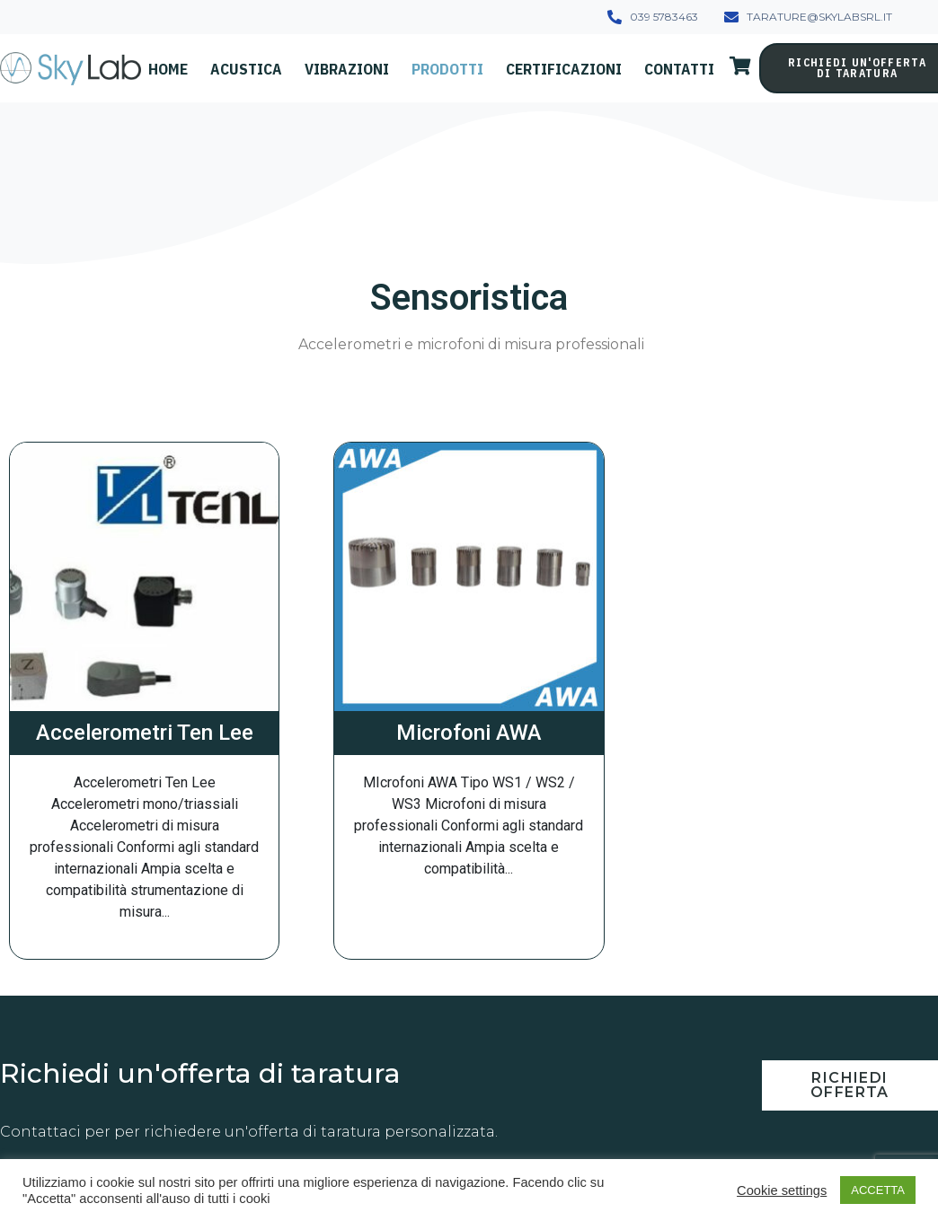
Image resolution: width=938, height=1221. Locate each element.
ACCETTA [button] (878, 1190)
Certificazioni (564, 69)
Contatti (679, 69)
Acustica (246, 69)
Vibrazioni (347, 69)
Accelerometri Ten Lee (144, 732)
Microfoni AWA (469, 732)
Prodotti (447, 69)
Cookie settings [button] (782, 1190)
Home (168, 69)
